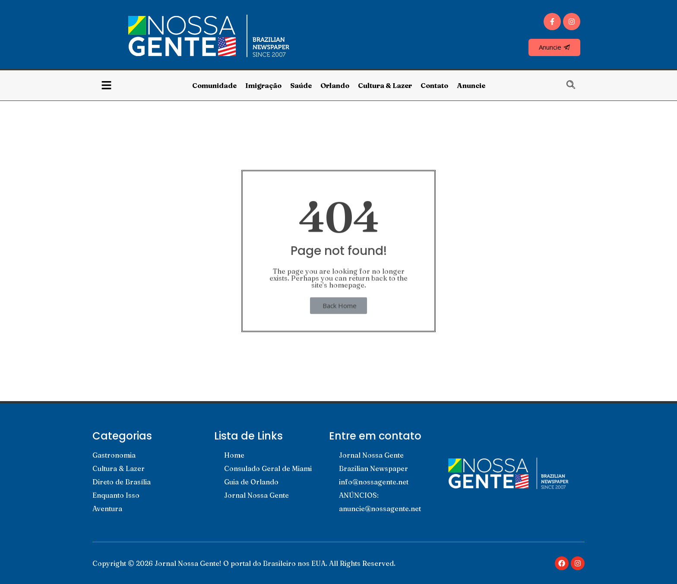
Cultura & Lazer (385, 85)
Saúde (301, 85)
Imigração (263, 85)
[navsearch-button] (575, 85)
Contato (434, 85)
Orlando (334, 85)
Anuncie (471, 85)
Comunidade (214, 85)
